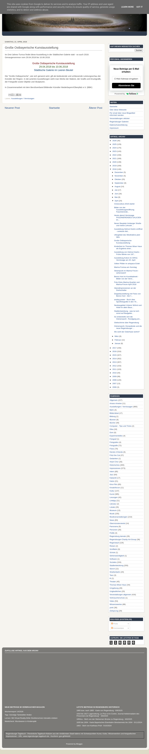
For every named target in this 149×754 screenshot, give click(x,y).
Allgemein (114, 400)
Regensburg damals (118, 536)
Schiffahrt (113, 549)
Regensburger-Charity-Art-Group (123, 539)
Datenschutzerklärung (118, 125)
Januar (118, 343)
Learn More (127, 7)
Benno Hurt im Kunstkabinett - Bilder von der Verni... (126, 278)
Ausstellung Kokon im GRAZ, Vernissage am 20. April (126, 259)
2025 (114, 144)
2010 (114, 373)
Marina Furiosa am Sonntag (125, 267)
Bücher (112, 423)
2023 (114, 151)
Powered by (126, 94)
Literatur (113, 504)
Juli (116, 190)
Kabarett (113, 478)
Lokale (112, 507)
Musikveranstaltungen (118, 517)
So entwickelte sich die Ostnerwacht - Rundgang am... (127, 318)
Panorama (114, 526)
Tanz (112, 575)
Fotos (112, 449)
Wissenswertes (116, 604)
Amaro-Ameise (116, 403)
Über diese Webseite (118, 110)
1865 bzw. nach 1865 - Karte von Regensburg (95, 710)
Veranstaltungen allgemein (120, 595)
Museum (113, 510)
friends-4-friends (116, 452)
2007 (114, 383)
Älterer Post (95, 107)
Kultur (112, 491)
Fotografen (114, 442)
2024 (114, 148)
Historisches (115, 465)
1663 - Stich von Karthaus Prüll (89, 726)
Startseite (54, 107)
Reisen (112, 546)
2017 (114, 348)
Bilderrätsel (114, 413)
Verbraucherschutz (117, 598)
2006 (114, 387)
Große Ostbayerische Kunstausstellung (123, 242)
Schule (112, 552)
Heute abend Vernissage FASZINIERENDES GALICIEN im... (127, 217)
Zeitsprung (114, 611)
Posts (114, 624)
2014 (114, 359)
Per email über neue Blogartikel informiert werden (122, 114)
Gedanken (114, 458)
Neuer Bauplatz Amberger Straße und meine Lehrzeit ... (127, 224)
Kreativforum (115, 488)
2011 (114, 369)
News (112, 520)
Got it (139, 7)
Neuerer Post (12, 107)
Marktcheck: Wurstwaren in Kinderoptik (20, 721)
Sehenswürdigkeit (117, 556)
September (119, 183)
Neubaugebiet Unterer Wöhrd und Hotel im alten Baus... (128, 306)
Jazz (111, 475)
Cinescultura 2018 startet (124, 204)
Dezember (119, 172)
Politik (112, 533)
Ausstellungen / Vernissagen (22, 98)
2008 (114, 380)
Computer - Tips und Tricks (120, 426)
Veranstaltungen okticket (119, 118)
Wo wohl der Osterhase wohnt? (127, 332)
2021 (114, 158)
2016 (114, 351)
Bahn (112, 410)
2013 (114, 362)
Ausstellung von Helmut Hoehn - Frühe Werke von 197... (127, 253)
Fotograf (113, 439)
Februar (118, 340)
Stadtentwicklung (116, 565)
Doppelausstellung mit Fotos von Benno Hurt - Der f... (127, 295)
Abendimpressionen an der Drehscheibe (125, 289)
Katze (112, 481)
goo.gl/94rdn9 (64, 736)
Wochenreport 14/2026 (14, 712)
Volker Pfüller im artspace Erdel (127, 264)
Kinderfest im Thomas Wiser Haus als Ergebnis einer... (128, 247)
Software (113, 559)
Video (112, 601)
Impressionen (115, 468)
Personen (113, 530)
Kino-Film (113, 484)
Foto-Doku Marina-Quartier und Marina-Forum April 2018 (127, 283)
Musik (112, 514)
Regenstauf (114, 543)
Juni (117, 194)
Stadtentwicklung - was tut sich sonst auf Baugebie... (126, 312)
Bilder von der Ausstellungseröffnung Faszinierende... (124, 209)
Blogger (79, 744)
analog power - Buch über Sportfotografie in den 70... (126, 301)
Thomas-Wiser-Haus (118, 585)
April (117, 201)
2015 (114, 355)
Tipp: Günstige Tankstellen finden (18, 715)
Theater (113, 582)
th (110, 578)
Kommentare (117, 628)
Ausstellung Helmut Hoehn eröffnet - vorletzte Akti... (128, 230)
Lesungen (114, 497)
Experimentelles (116, 436)
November (119, 176)
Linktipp (113, 501)
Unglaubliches (115, 591)
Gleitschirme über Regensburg (126, 323)
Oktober (118, 179)
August (118, 186)
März (117, 336)
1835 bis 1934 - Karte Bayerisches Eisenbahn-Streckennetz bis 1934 (104, 722)
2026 (114, 141)
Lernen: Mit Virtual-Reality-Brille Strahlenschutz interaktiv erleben (31, 718)
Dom (112, 432)
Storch (112, 569)
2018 (114, 169)
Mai (116, 197)
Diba (111, 429)
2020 (114, 162)
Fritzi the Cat (115, 455)
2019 (114, 166)
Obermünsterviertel (117, 523)
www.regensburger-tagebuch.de (36, 736)
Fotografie (114, 445)
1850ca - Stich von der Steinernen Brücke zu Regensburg (100, 719)
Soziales (113, 562)
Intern (112, 471)
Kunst (112, 494)
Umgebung (114, 588)
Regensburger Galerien (119, 122)
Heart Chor (114, 462)
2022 (114, 155)
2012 (114, 366)
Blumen (113, 420)
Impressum (114, 128)
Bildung (113, 416)
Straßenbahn (115, 572)
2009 (114, 376)
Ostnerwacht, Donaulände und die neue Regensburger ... (128, 327)
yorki (112, 608)
